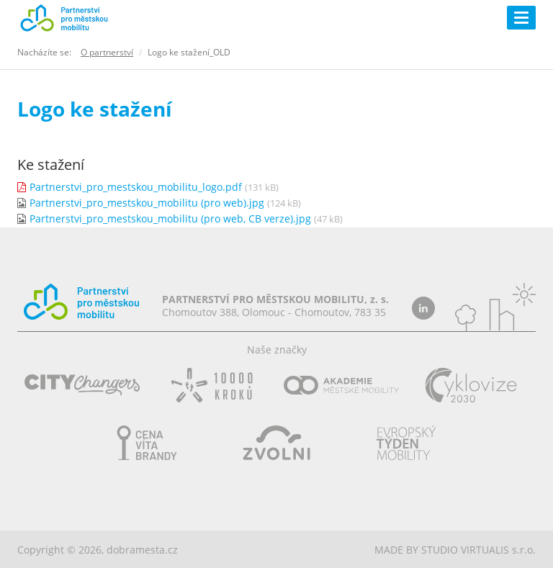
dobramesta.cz (142, 549)
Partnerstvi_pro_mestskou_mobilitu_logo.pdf (136, 187)
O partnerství (107, 52)
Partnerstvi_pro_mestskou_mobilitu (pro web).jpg (147, 202)
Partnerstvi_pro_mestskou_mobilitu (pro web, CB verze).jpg (170, 218)
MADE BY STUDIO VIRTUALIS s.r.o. (455, 549)
